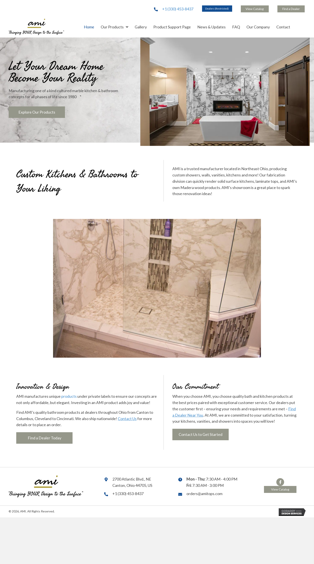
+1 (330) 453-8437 (177, 8)
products (69, 395)
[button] (217, 8)
